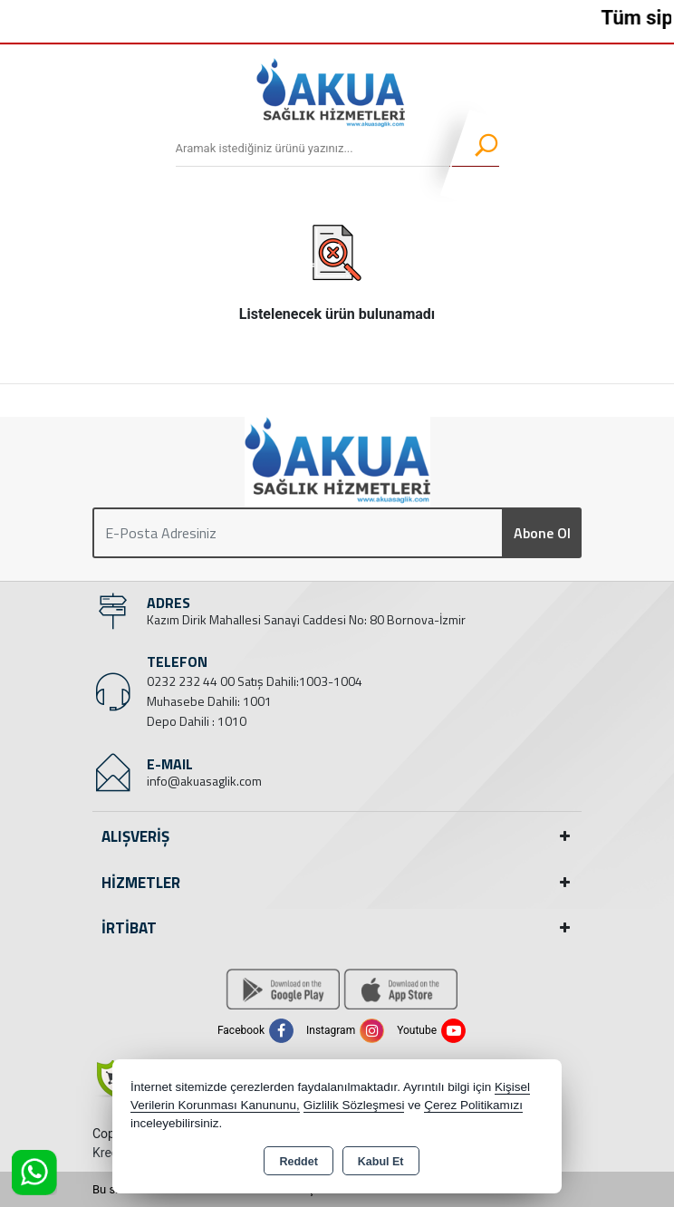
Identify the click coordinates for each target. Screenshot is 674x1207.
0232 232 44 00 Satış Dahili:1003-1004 (254, 680)
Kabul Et (381, 1161)
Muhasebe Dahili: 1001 (209, 700)
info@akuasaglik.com (204, 780)
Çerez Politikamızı (473, 1105)
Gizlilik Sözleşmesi (354, 1105)
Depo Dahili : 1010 (196, 720)
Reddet (298, 1161)
